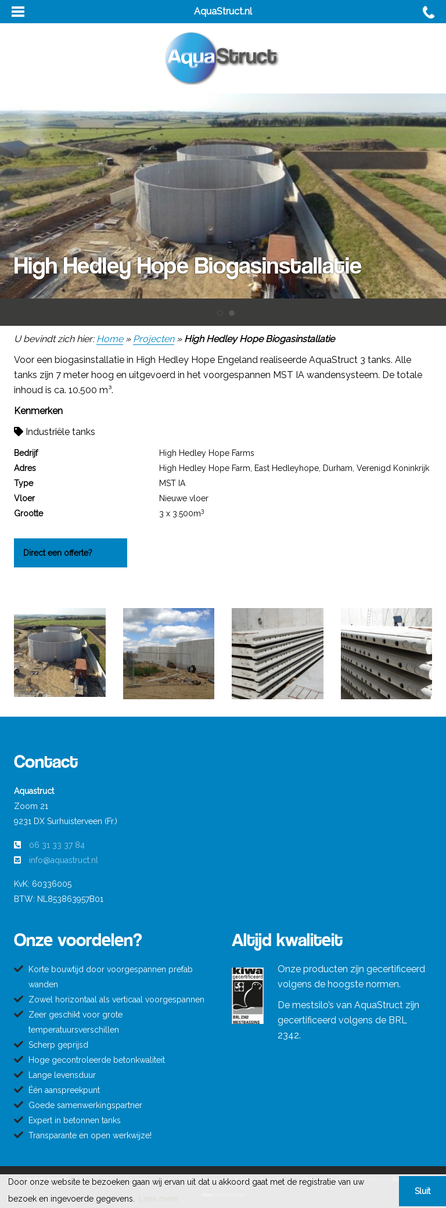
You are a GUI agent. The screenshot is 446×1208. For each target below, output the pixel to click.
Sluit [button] (422, 1191)
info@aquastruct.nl (63, 860)
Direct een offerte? (57, 553)
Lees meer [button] (159, 1198)
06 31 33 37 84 (57, 845)
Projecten (153, 338)
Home (109, 338)
